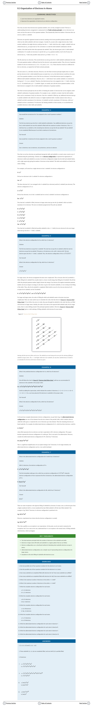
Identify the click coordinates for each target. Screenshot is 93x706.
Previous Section (11, 2)
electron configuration (49, 156)
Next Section (83, 2)
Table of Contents (46, 2)
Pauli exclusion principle (55, 30)
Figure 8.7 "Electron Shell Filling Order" (43, 380)
